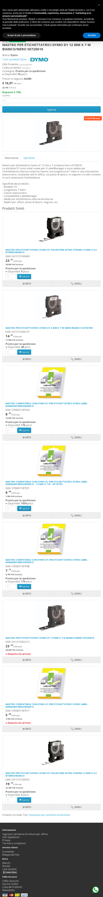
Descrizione (11, 158)
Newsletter (8, 890)
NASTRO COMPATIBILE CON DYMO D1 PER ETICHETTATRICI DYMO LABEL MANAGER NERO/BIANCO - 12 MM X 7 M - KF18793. (46, 483)
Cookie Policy (10, 872)
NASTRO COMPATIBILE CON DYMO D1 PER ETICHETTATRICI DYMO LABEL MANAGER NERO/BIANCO (46, 404)
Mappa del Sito (10, 854)
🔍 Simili (76, 807)
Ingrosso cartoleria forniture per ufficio (25, 834)
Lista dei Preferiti (12, 887)
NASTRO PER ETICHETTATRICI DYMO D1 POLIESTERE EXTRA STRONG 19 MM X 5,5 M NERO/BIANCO (51, 251)
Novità (6, 866)
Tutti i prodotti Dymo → (25, 59)
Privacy (6, 840)
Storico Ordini (10, 884)
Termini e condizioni (14, 843)
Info (27, 807)
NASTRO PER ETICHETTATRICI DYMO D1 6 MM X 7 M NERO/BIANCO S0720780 (49, 327)
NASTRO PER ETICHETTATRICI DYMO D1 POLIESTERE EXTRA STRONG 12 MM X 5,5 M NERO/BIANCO (51, 774)
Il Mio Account (10, 881)
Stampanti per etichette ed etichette (49, 815)
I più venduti (9, 869)
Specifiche (29, 158)
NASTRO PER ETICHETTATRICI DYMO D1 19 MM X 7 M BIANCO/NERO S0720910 (50, 637)
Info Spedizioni (10, 837)
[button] (99, 4)
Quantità (6, 95)
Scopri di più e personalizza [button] (21, 35)
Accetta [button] (92, 35)
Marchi (6, 863)
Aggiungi (51, 109)
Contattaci (8, 851)
